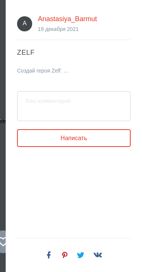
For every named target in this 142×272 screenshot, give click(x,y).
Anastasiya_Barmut (56, 163)
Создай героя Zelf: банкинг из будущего (37, 214)
